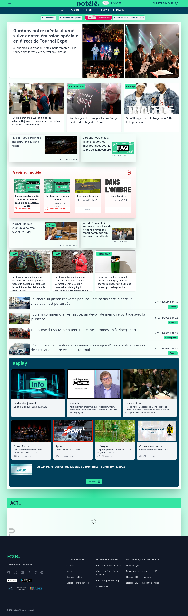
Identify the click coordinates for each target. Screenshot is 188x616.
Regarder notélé (74, 577)
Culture (88, 10)
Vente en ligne (133, 565)
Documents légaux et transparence (142, 559)
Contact (70, 565)
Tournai (51, 225)
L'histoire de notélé (75, 559)
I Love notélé (102, 586)
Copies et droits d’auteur (77, 582)
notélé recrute (73, 571)
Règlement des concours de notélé (142, 571)
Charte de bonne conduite (108, 565)
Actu (64, 10)
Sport (75, 10)
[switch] (105, 3)
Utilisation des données (107, 559)
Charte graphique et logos (108, 580)
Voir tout (94, 481)
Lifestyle (103, 10)
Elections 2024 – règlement (138, 577)
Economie (120, 10)
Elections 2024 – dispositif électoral (142, 582)
